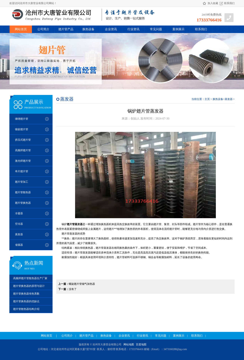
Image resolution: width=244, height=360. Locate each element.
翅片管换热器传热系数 (26, 293)
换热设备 (88, 29)
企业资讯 (111, 29)
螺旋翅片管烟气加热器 (82, 284)
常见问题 (156, 29)
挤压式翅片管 (23, 139)
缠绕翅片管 (21, 118)
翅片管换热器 (23, 202)
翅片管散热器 (23, 192)
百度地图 (141, 344)
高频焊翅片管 (23, 150)
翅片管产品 (65, 29)
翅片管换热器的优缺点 (26, 301)
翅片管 (157, 224)
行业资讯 (133, 29)
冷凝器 (19, 213)
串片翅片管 (21, 171)
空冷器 (19, 223)
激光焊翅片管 (23, 160)
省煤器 (19, 245)
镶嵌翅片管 (21, 129)
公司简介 (43, 29)
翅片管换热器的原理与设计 (29, 286)
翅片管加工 (21, 181)
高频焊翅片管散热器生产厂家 (30, 278)
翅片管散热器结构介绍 (26, 309)
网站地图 (129, 344)
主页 (207, 99)
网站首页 (21, 29)
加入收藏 (213, 3)
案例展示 (178, 29)
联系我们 (229, 3)
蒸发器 (19, 234)
